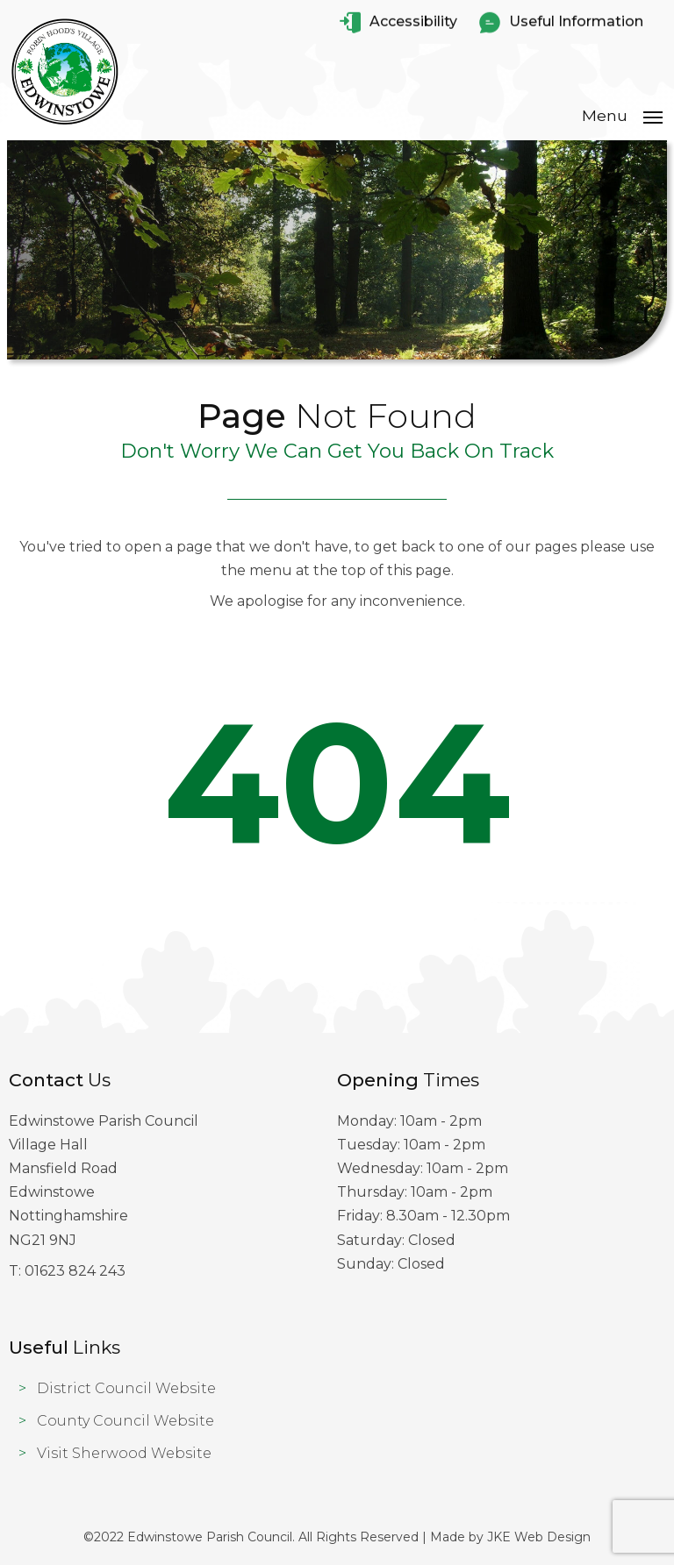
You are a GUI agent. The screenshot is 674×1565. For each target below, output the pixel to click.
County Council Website (125, 1420)
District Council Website (126, 1388)
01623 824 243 (75, 1271)
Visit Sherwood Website (124, 1453)
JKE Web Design (539, 1537)
